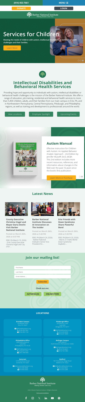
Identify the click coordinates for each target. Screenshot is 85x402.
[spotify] (59, 398)
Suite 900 (23, 344)
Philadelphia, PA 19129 (22, 346)
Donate (21, 8)
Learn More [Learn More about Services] (12, 48)
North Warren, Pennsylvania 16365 (62, 344)
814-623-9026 (63, 368)
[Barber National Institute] (42, 14)
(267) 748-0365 (23, 352)
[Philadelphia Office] (23, 340)
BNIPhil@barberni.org (24, 349)
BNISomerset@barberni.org (24, 366)
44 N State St (62, 342)
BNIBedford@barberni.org (63, 366)
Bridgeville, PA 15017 (62, 327)
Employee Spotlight (41, 114)
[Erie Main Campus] (22, 322)
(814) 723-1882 (63, 351)
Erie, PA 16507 (22, 325)
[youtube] (52, 398)
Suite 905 (62, 325)
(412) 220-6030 (63, 332)
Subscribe (42, 282)
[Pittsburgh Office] (62, 322)
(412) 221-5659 (63, 334)
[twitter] (39, 398)
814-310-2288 (63, 370)
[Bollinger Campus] (62, 340)
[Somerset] (22, 359)
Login (63, 8)
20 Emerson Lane (62, 323)
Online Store (52, 294)
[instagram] (32, 398)
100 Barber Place (22, 323)
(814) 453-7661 (21, 2)
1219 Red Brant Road (22, 361)
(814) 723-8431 (63, 349)
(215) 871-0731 (23, 351)
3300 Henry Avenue (22, 342)
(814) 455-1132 (23, 332)
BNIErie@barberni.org (24, 329)
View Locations (15, 114)
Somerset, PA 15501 (22, 363)
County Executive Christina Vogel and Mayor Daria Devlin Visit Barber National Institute (16, 209)
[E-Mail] (42, 276)
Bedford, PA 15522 (62, 363)
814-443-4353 (23, 370)
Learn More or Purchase (61, 178)
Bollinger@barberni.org (63, 347)
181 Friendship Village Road (62, 361)
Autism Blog (33, 294)
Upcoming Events (68, 114)
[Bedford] (62, 359)
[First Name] (42, 267)
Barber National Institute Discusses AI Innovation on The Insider (42, 209)
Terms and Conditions (42, 393)
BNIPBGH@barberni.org (63, 330)
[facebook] (26, 398)
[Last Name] (42, 272)
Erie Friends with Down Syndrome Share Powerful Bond (68, 209)
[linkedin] (46, 398)
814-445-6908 (23, 368)
